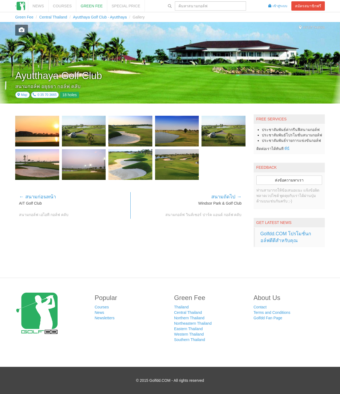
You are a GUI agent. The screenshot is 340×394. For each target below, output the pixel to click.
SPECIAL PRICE (126, 6)
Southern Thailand (189, 339)
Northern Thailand (189, 318)
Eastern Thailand (188, 329)
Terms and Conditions (272, 312)
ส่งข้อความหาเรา (289, 180)
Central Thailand (53, 17)
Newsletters (105, 318)
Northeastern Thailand (193, 323)
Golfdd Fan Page (268, 318)
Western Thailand (189, 334)
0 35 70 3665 (45, 95)
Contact (260, 307)
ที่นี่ (286, 148)
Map (22, 95)
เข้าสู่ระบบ (277, 6)
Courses (62, 6)
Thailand (181, 307)
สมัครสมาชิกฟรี (308, 6)
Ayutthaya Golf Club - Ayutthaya (100, 17)
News (38, 6)
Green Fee (92, 6)
